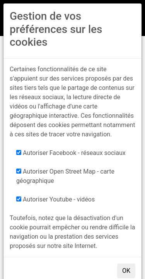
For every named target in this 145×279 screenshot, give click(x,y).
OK (126, 270)
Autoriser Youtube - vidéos (55, 199)
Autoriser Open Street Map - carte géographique (65, 176)
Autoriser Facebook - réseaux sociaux (71, 153)
